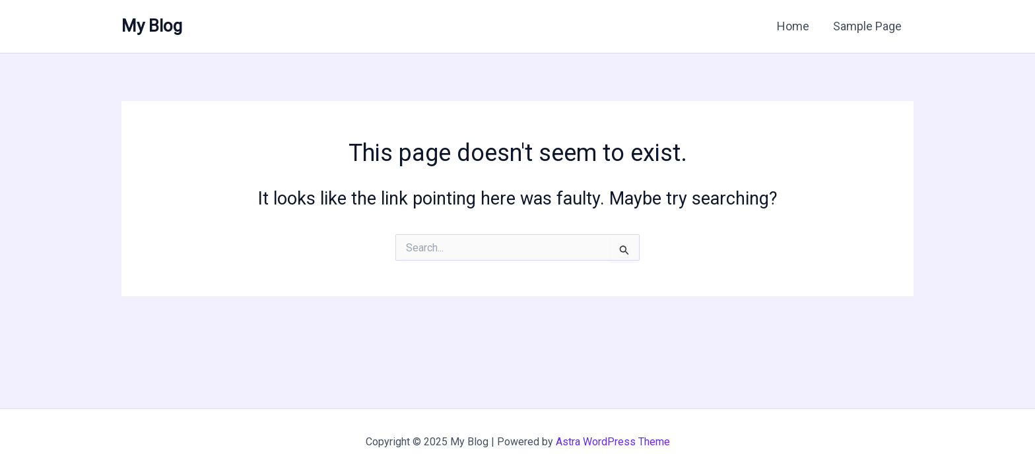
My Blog (151, 26)
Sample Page (867, 26)
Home (793, 26)
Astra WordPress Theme (613, 441)
